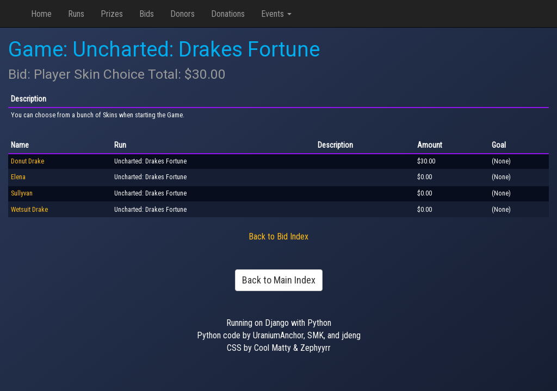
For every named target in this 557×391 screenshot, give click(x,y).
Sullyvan (22, 193)
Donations (228, 14)
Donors (182, 14)
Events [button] (276, 14)
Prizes (112, 14)
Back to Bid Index (278, 236)
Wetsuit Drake (29, 209)
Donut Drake (27, 161)
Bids (146, 14)
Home (41, 14)
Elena (18, 177)
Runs (76, 14)
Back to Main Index (278, 280)
